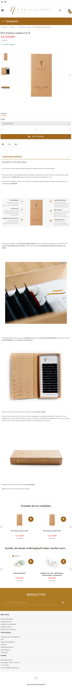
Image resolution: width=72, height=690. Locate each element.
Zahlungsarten (5, 650)
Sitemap (3, 644)
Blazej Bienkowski (6, 660)
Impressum (4, 652)
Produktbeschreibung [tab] (12, 157)
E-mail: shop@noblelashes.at (10, 668)
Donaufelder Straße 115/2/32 (10, 662)
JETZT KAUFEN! (36, 137)
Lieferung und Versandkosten (10, 637)
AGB (2, 639)
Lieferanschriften (6, 621)
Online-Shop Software (33, 684)
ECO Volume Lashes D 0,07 (52, 531)
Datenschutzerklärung (8, 642)
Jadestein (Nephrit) (19, 573)
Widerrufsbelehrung (7, 647)
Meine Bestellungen (7, 619)
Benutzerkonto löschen (8, 629)
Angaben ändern (6, 627)
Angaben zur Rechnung (8, 624)
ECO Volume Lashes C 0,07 (19, 531)
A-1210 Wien (5, 665)
